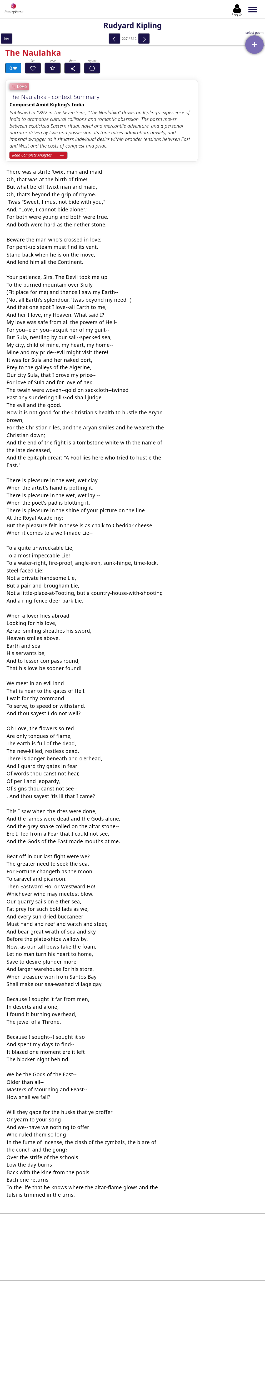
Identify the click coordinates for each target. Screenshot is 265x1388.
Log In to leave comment (132, 1345)
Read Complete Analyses (32, 155)
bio (6, 38)
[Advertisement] (132, 1240)
